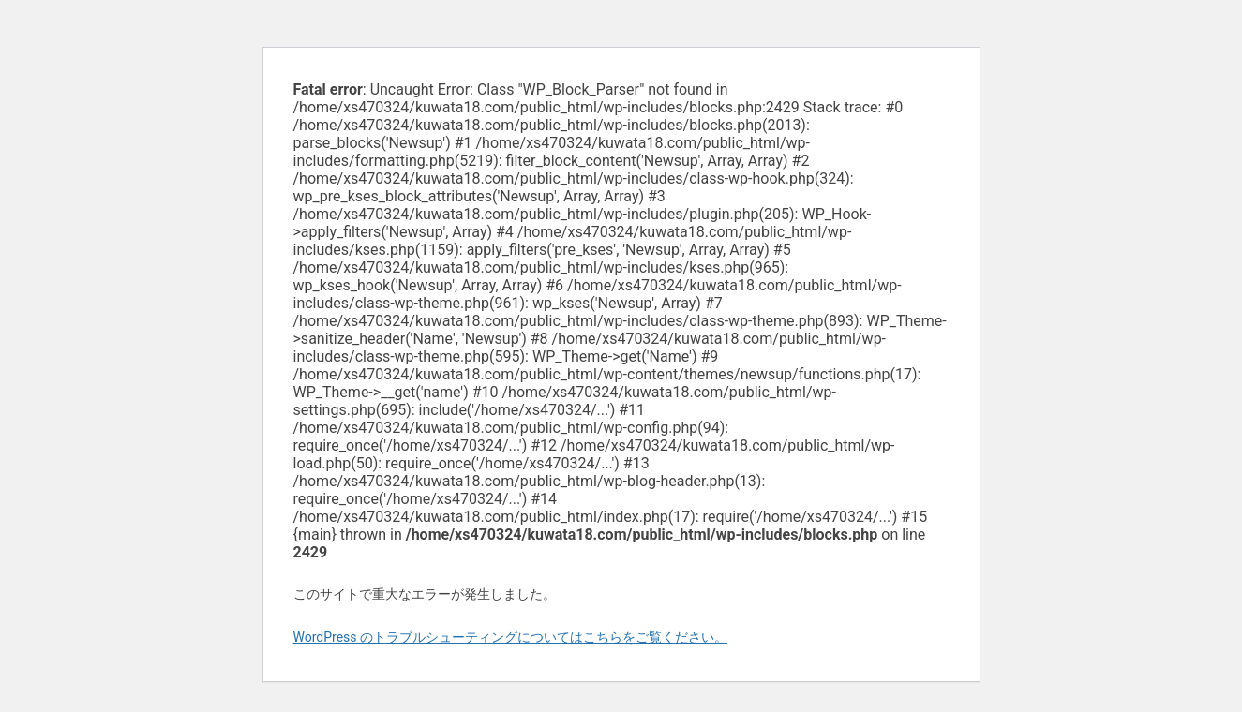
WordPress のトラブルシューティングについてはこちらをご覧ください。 (510, 637)
